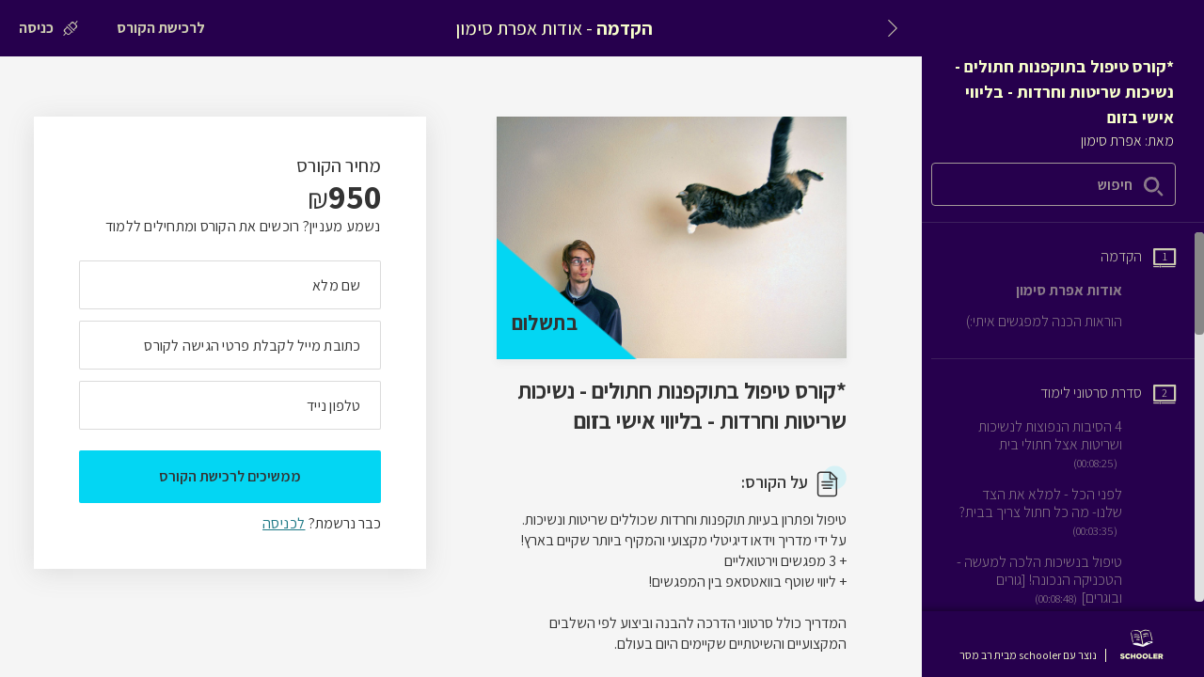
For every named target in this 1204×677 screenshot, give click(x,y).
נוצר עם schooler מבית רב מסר (1028, 655)
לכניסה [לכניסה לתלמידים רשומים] (283, 523)
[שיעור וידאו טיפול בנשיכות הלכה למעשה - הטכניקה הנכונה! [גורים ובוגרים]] (1066, 580)
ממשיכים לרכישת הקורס (230, 476)
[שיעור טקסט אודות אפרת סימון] (1096, 290)
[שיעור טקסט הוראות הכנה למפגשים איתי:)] (1071, 321)
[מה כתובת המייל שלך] (230, 345)
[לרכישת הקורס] (161, 28)
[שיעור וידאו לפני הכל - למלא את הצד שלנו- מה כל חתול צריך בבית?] (1066, 512)
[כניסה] (48, 28)
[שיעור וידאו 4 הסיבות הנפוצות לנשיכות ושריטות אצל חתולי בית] (1066, 444)
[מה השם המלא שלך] (230, 284)
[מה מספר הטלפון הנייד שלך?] (230, 405)
